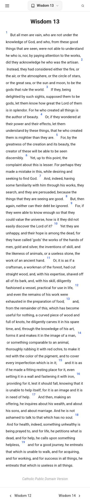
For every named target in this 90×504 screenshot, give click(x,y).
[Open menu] (7, 5)
